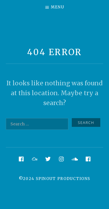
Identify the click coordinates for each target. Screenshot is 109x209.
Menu (57, 7)
